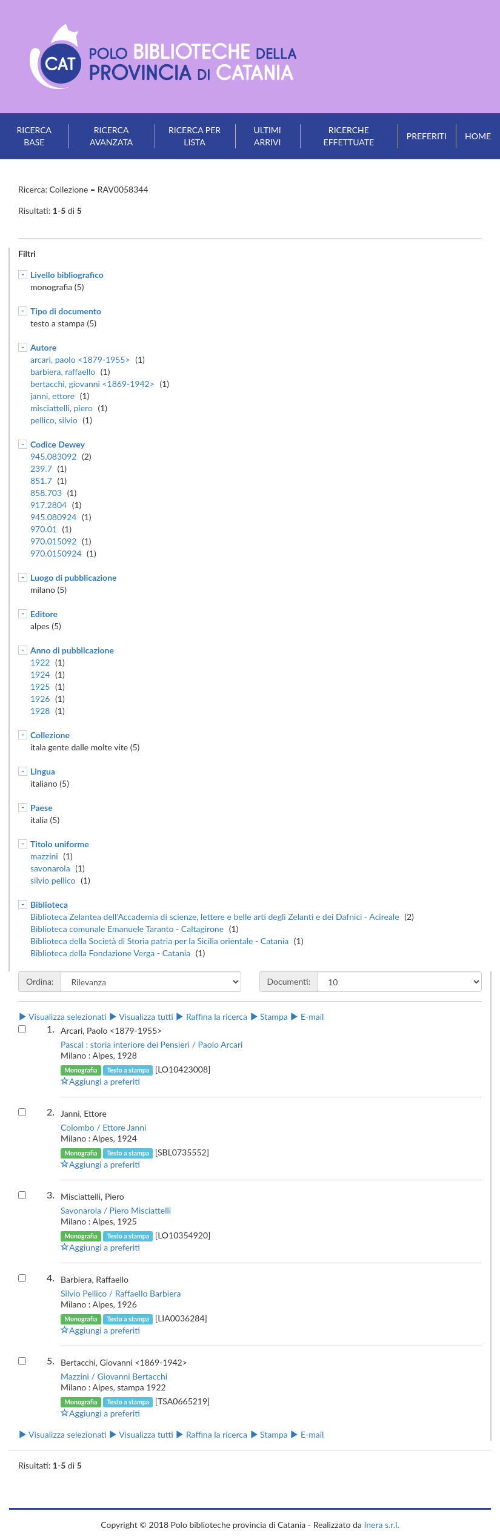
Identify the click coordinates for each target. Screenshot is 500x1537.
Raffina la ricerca (211, 1016)
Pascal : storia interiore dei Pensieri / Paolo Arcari (151, 1044)
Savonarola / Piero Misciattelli (116, 1210)
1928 (40, 711)
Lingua (42, 771)
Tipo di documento (65, 311)
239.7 (41, 468)
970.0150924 (56, 553)
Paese (41, 807)
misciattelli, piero (61, 408)
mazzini (44, 856)
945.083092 (53, 456)
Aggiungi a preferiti (100, 1081)
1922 (40, 662)
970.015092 (53, 541)
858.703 (46, 493)
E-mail (307, 1016)
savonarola (50, 868)
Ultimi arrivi (267, 136)
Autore (43, 347)
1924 (40, 674)
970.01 (43, 529)
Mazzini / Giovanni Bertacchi (114, 1376)
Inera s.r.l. (381, 1524)
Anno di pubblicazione (72, 650)
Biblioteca (49, 904)
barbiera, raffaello (62, 371)
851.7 (41, 480)
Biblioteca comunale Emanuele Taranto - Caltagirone (127, 929)
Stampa (269, 1016)
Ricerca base (34, 136)
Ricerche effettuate (349, 136)
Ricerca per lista (194, 136)
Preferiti (427, 136)
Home (478, 136)
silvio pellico (53, 880)
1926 (40, 698)
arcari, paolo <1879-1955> (80, 359)
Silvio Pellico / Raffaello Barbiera (121, 1293)
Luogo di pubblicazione (73, 577)
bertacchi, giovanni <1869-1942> (92, 383)
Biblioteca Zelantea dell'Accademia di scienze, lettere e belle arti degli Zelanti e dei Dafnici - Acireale (214, 916)
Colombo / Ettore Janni (103, 1127)
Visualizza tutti (140, 1016)
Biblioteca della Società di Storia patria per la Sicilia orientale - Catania (159, 941)
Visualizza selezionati (62, 1016)
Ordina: (39, 981)
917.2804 (48, 505)
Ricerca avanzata (111, 136)
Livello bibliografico (67, 274)
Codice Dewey (57, 444)
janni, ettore (52, 396)
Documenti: (289, 981)
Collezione (50, 735)
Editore (44, 614)
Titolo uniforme (59, 844)
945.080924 (53, 517)
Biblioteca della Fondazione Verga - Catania (110, 953)
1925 (40, 686)
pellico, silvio (54, 420)
